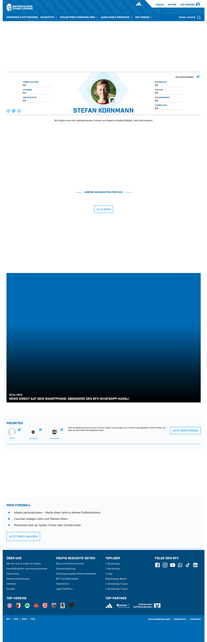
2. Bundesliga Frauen (116, 588)
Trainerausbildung (65, 568)
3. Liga (108, 573)
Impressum (195, 619)
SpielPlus (160, 4)
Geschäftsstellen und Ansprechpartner (26, 568)
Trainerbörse (62, 583)
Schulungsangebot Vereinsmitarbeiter (76, 573)
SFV (8, 619)
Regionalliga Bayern (116, 578)
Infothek (172, 4)
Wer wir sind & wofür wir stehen (23, 563)
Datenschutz (180, 619)
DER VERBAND (144, 17)
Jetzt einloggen (187, 4)
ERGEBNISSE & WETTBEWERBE (22, 17)
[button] (8, 110)
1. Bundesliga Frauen (116, 583)
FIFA (33, 619)
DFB (16, 619)
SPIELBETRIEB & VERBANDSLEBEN (79, 17)
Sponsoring (12, 573)
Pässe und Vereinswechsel (70, 563)
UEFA (24, 619)
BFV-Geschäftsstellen (67, 578)
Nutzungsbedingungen (159, 619)
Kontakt (10, 588)
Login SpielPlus (64, 588)
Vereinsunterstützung (17, 578)
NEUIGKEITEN (48, 17)
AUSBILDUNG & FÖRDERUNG (117, 17)
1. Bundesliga (112, 563)
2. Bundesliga (112, 568)
